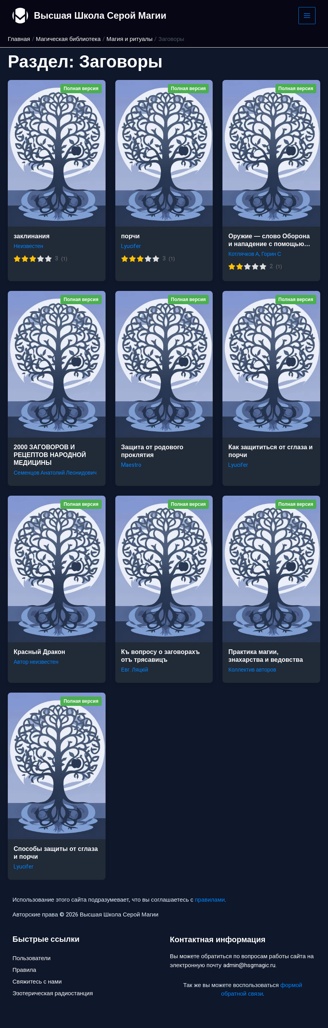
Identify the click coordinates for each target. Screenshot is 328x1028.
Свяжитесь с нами (37, 982)
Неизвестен (28, 246)
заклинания (31, 236)
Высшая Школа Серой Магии (101, 15)
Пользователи (31, 958)
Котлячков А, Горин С (254, 254)
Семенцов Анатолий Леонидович (55, 473)
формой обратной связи (261, 989)
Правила (24, 970)
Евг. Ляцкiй (134, 670)
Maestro (131, 465)
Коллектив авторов (252, 670)
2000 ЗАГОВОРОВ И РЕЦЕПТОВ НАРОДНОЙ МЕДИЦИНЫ (50, 455)
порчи (130, 236)
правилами (210, 899)
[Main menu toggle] (307, 16)
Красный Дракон (39, 652)
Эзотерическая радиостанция (52, 994)
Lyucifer (131, 246)
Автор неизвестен (36, 662)
